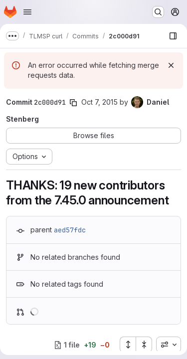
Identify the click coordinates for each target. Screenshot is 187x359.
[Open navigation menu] (27, 12)
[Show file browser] (173, 36)
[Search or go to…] (158, 12)
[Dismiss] (171, 65)
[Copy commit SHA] (73, 103)
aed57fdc (70, 229)
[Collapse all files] (144, 345)
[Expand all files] (128, 345)
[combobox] (168, 345)
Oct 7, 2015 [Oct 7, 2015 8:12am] (99, 102)
